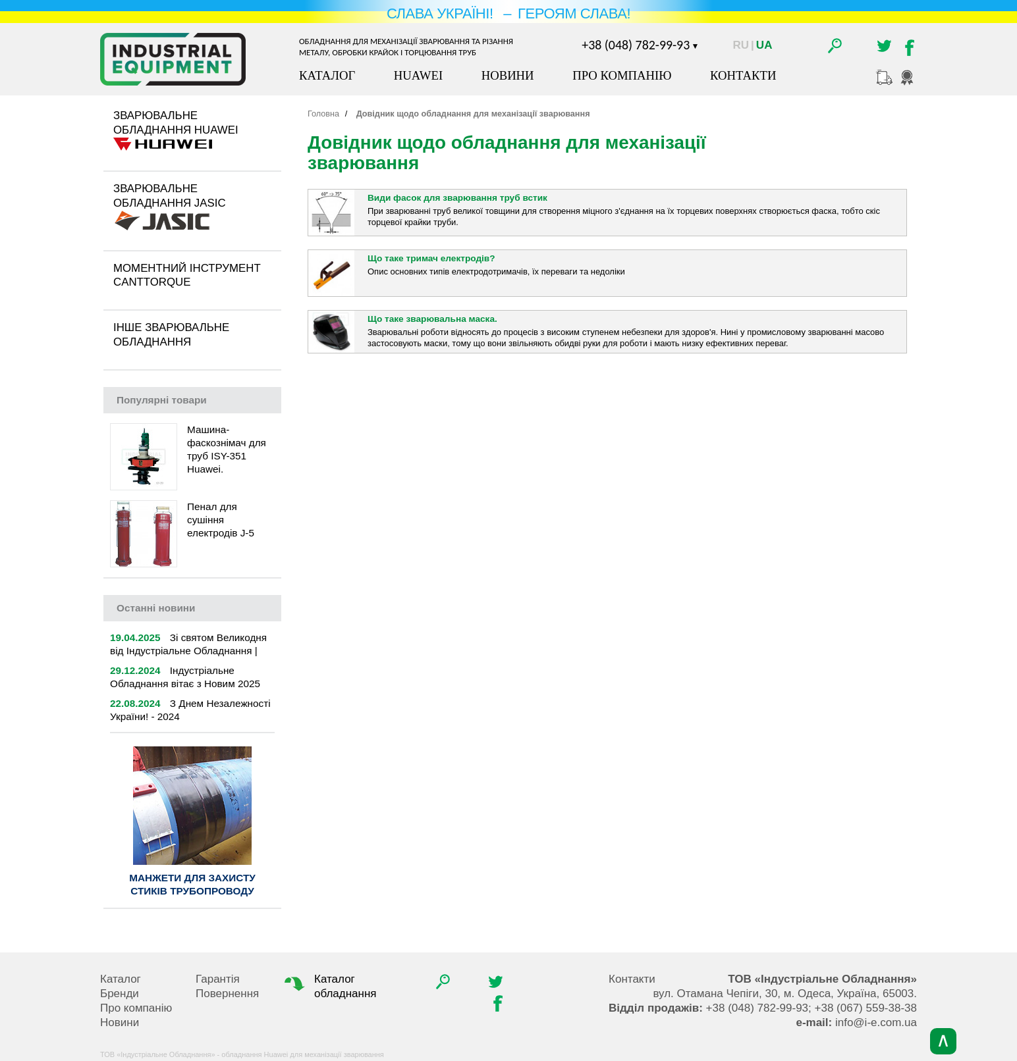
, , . (785, 993)
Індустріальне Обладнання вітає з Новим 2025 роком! (185, 683)
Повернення (227, 993)
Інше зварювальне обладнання (171, 334)
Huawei (418, 75)
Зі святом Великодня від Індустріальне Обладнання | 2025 (188, 650)
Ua (764, 45)
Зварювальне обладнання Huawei (175, 122)
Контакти (743, 75)
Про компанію (621, 75)
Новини (507, 75)
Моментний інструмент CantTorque (187, 275)
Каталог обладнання (329, 986)
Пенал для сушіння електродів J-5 (220, 519)
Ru (741, 45)
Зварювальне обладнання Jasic (169, 195)
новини (156, 607)
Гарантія (218, 979)
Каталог (327, 75)
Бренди (119, 993)
